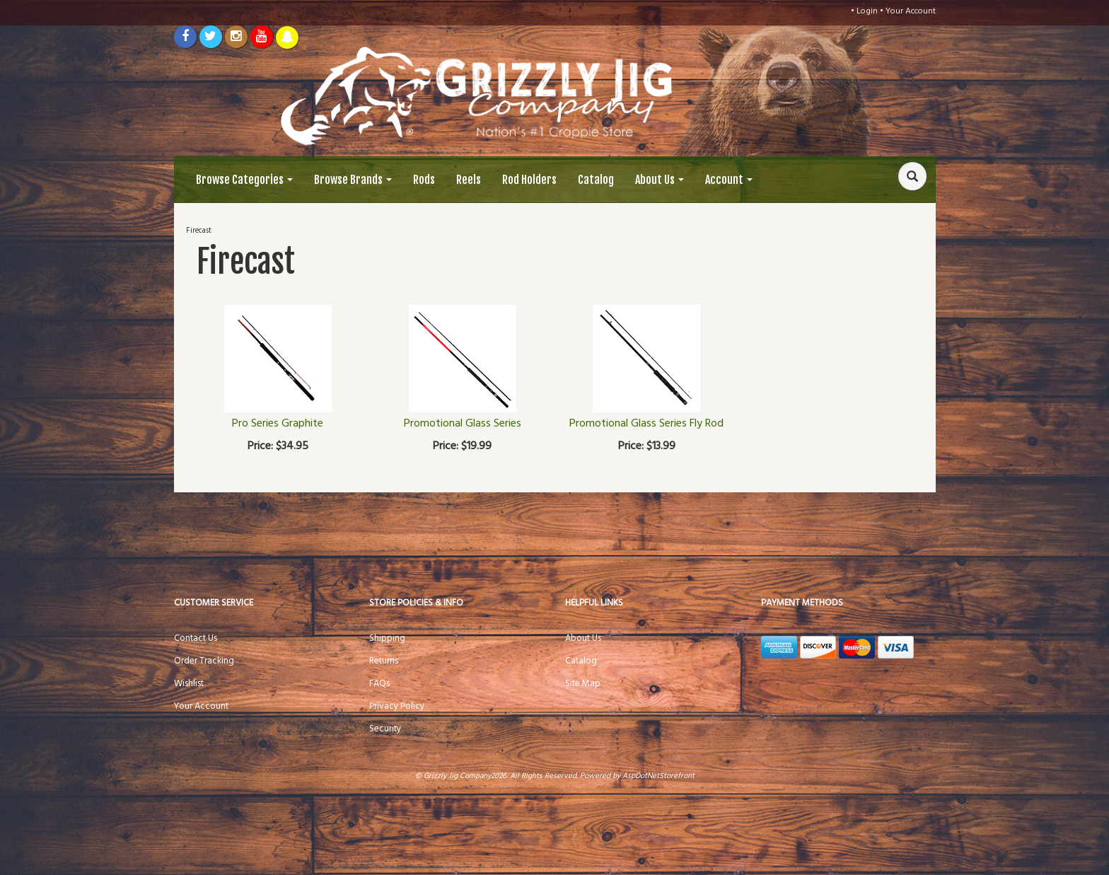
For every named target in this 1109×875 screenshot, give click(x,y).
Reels (468, 180)
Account (729, 180)
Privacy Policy (396, 706)
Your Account (911, 11)
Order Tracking (204, 661)
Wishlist (189, 683)
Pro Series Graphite (277, 424)
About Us (659, 180)
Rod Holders (529, 180)
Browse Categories (244, 180)
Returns (383, 661)
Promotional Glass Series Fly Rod (646, 424)
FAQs (379, 683)
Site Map (582, 683)
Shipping (387, 638)
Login (867, 11)
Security (385, 729)
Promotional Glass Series (462, 424)
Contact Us (195, 638)
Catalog (596, 180)
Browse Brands (353, 180)
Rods (424, 180)
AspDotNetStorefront (658, 776)
